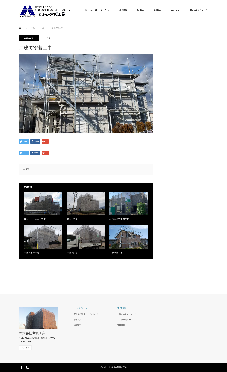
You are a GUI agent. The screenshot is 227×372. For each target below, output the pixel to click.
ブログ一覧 (30, 28)
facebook (175, 10)
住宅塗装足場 (116, 253)
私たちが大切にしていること (97, 10)
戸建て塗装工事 (31, 253)
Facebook (21, 366)
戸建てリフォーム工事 (35, 219)
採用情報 (123, 10)
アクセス (25, 348)
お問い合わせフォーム (197, 10)
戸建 (48, 38)
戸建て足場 (72, 219)
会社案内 (140, 10)
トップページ (80, 308)
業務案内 (157, 10)
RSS (26, 366)
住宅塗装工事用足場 (119, 219)
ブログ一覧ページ (125, 319)
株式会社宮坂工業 (32, 333)
